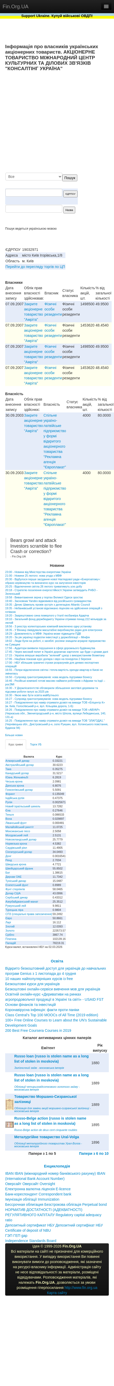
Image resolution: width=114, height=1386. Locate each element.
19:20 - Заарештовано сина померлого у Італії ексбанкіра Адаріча (47, 615)
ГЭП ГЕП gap (16, 1235)
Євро (8, 918)
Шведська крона (15, 864)
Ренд (8, 860)
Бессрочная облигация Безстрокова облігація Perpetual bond (56, 1204)
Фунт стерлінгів (15, 889)
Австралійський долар (19, 764)
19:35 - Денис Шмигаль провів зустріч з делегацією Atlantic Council (47, 604)
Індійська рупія (14, 798)
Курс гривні (16, 744)
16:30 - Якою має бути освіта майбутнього (32, 695)
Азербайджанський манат (21, 901)
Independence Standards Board (30, 1241)
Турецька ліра (14, 909)
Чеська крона (13, 781)
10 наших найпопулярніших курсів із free (39, 979)
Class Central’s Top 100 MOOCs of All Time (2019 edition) (51, 1015)
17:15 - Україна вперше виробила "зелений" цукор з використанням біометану (55, 655)
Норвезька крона (16, 843)
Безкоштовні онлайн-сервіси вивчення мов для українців (52, 989)
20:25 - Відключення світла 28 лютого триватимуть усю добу (43, 586)
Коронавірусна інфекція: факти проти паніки (42, 1010)
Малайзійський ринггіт (19, 827)
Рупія (8, 802)
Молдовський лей (16, 835)
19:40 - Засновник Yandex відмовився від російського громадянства (48, 601)
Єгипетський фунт (16, 885)
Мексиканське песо (17, 831)
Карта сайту (57, 1293)
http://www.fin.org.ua (81, 1288)
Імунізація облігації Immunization (32, 1199)
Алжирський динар (17, 760)
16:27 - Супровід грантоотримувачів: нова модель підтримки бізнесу (48, 698)
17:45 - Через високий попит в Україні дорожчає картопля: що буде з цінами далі (56, 651)
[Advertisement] (60, 122)
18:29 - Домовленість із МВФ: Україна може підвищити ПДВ (43, 633)
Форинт (10, 793)
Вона (8, 818)
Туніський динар (15, 880)
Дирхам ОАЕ (13, 876)
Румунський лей (15, 905)
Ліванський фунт (16, 822)
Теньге (9, 814)
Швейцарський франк (19, 868)
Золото (9, 930)
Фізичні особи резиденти (53, 309)
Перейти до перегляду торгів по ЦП (35, 267)
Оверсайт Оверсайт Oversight (30, 1184)
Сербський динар (16, 897)
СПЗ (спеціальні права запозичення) (28, 914)
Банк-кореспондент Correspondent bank (38, 1194)
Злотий (9, 926)
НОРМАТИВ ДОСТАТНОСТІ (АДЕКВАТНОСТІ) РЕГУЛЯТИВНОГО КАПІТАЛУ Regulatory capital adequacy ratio (53, 1215)
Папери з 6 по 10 (94, 1153)
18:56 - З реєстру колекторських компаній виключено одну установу (48, 626)
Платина (10, 938)
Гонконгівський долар (19, 789)
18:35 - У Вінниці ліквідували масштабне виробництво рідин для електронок (53, 630)
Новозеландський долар (20, 839)
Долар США (13, 893)
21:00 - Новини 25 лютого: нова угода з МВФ (33, 575)
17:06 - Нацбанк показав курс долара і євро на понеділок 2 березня (48, 659)
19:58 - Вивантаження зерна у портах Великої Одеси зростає (44, 597)
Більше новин (14, 735)
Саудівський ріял (16, 847)
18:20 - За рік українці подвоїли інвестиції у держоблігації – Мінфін (47, 637)
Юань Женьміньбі (16, 777)
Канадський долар (17, 773)
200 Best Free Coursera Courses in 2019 (38, 1030)
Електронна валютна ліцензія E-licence (38, 1189)
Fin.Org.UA (15, 6)
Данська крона (14, 785)
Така (8, 769)
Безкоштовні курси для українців (32, 984)
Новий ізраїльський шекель (22, 806)
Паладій (10, 943)
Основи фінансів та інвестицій (30, 1005)
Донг (8, 856)
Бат (7, 872)
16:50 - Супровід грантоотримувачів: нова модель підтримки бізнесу (48, 677)
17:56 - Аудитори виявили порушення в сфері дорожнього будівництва (50, 648)
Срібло (9, 934)
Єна (7, 810)
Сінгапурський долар (18, 851)
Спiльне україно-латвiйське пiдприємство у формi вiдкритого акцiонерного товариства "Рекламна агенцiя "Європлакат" (54, 441)
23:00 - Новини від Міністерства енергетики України (38, 572)
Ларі (8, 922)
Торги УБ (35, 744)
